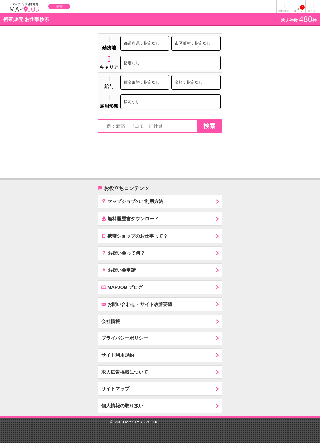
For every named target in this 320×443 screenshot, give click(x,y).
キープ (299, 9)
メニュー (312, 11)
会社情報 (110, 321)
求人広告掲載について (124, 372)
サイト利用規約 (117, 355)
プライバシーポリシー (124, 338)
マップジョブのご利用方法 (132, 201)
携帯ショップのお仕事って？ (134, 236)
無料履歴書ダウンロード (130, 218)
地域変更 (283, 11)
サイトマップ (115, 388)
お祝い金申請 (118, 270)
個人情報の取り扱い (122, 405)
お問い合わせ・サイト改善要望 (136, 304)
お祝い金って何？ (123, 253)
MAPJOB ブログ (122, 287)
